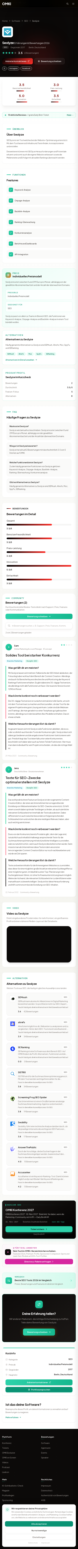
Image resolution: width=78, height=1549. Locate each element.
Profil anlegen (8, 1495)
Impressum (46, 1485)
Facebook (26, 68)
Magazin (5, 1490)
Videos (5, 1462)
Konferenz (6, 1443)
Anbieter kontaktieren (17, 61)
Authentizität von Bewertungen (55, 1495)
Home (5, 21)
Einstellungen (39, 1537)
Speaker (45, 1457)
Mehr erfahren (13, 1417)
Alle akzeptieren (39, 1524)
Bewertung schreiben (49, 61)
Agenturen (45, 1448)
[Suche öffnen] (67, 3)
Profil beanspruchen (39, 1389)
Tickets (5, 1448)
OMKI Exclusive (8, 1452)
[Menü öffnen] (73, 3)
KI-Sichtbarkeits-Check (12, 1485)
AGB (43, 1500)
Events (44, 1452)
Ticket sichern (39, 1229)
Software (16, 21)
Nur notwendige (39, 1530)
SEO (26, 21)
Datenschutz (46, 1490)
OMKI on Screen (9, 1457)
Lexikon (5, 1472)
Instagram (14, 68)
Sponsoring (7, 1500)
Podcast (6, 1467)
